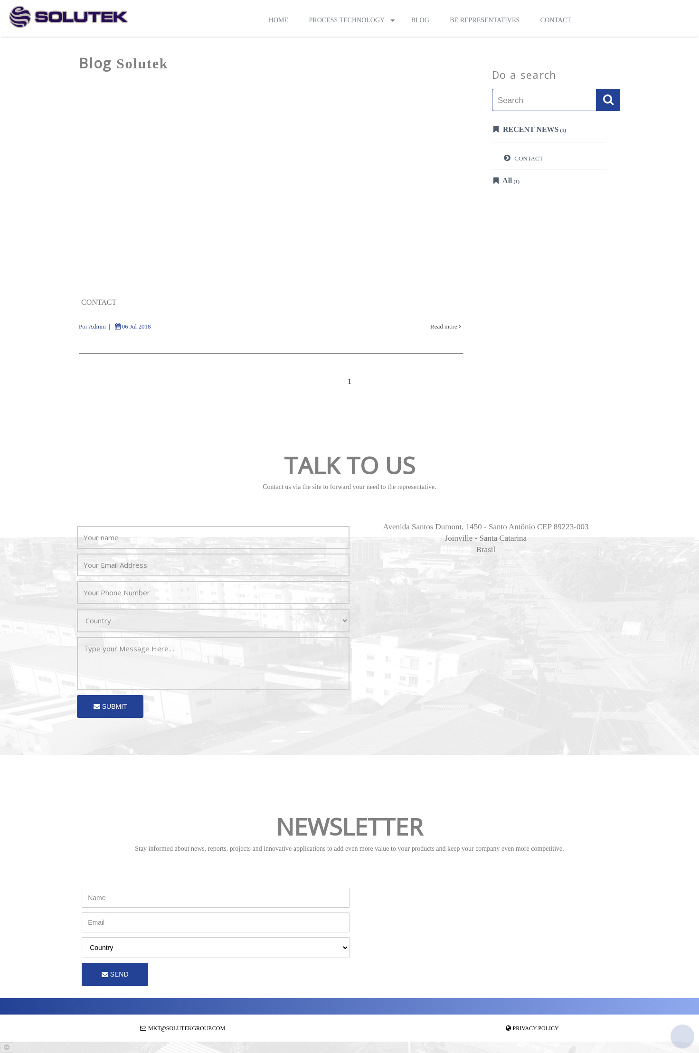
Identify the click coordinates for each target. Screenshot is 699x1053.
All (506, 180)
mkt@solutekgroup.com (186, 1028)
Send (115, 974)
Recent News (529, 129)
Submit (110, 706)
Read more (445, 326)
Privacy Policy (536, 1028)
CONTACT (523, 157)
